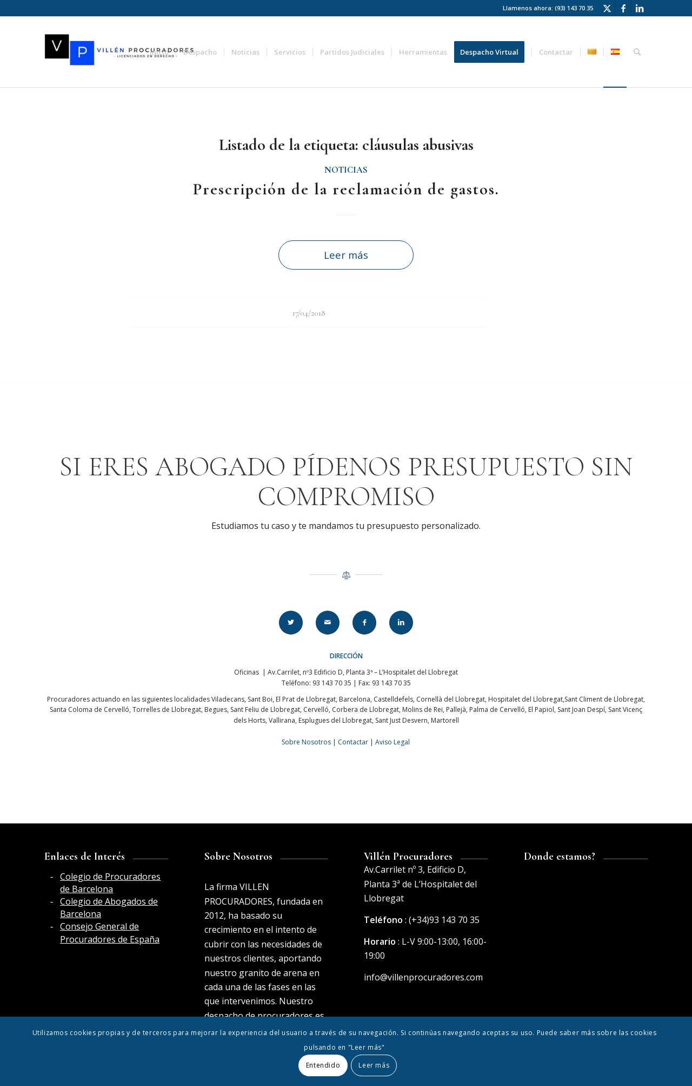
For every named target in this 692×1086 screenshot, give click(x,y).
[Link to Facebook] (623, 8)
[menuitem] (159, 52)
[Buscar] (637, 52)
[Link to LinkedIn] (639, 8)
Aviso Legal (392, 742)
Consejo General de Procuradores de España (109, 932)
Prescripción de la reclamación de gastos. (346, 189)
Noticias (346, 170)
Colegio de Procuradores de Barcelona (110, 883)
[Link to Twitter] (607, 8)
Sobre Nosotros (306, 742)
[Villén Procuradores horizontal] (120, 52)
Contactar (353, 742)
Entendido (323, 1065)
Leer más (346, 254)
